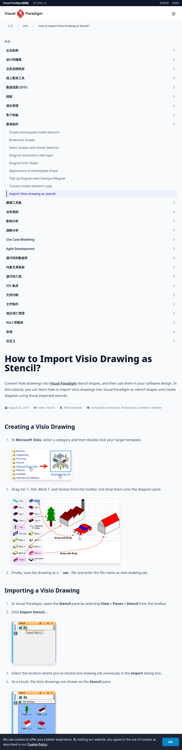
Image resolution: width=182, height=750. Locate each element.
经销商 (175, 3)
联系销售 (164, 3)
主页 (10, 26)
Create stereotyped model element (34, 132)
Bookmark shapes (22, 140)
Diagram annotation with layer (31, 155)
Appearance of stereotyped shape (33, 171)
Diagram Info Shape (23, 163)
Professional (129, 407)
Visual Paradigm (63, 383)
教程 (25, 26)
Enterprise (113, 407)
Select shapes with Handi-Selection (34, 148)
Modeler (156, 407)
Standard (144, 407)
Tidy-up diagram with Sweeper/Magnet (37, 178)
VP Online (40, 3)
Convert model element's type (30, 186)
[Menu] (173, 14)
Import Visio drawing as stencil (32, 194)
